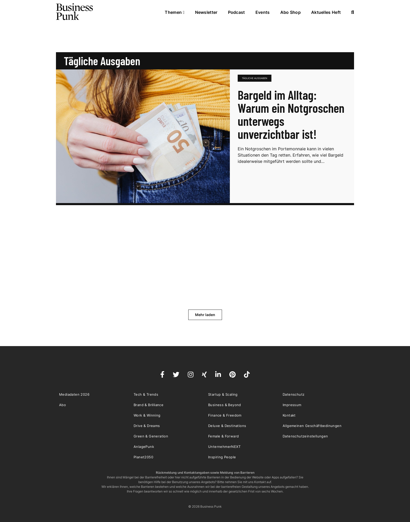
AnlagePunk (144, 446)
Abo (62, 405)
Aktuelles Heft (326, 12)
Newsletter (206, 12)
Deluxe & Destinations (227, 426)
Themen (174, 12)
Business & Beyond (224, 405)
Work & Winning (147, 415)
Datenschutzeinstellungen (305, 436)
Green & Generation (151, 436)
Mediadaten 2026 (74, 394)
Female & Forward (223, 436)
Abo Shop (290, 12)
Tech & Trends (146, 394)
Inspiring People (222, 457)
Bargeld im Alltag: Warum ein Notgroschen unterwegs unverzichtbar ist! (291, 114)
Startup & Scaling (223, 394)
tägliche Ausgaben (254, 78)
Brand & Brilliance (148, 405)
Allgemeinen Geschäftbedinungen (312, 426)
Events (262, 12)
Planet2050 (143, 457)
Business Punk (75, 11)
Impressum (292, 405)
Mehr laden (205, 314)
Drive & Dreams (147, 426)
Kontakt (289, 415)
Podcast (236, 12)
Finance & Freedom (225, 415)
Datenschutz (293, 394)
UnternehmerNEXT (224, 446)
